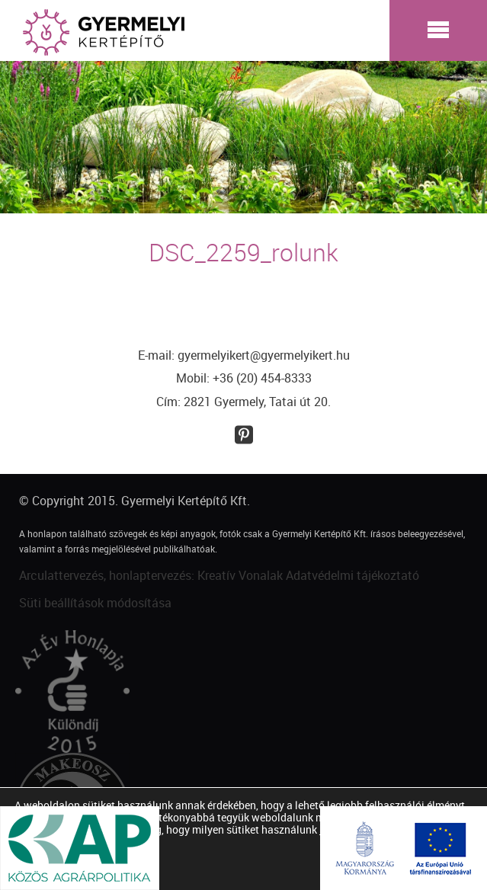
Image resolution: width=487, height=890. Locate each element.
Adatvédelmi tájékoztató (352, 575)
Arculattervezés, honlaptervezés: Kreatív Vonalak (151, 575)
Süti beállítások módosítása (95, 602)
